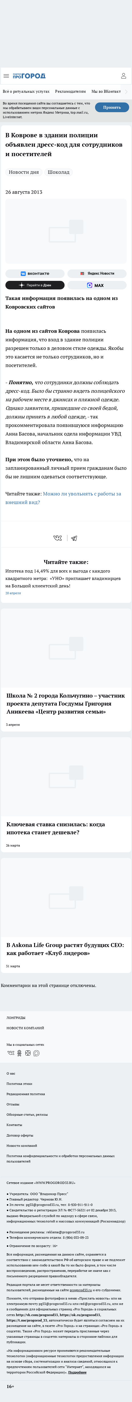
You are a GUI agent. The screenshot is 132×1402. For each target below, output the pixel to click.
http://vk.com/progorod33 (37, 1315)
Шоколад (58, 172)
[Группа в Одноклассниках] (19, 1053)
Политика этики (19, 1083)
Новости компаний (22, 1145)
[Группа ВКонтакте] (35, 273)
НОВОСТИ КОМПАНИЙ (25, 1028)
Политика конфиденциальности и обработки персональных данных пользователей (61, 1158)
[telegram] (76, 538)
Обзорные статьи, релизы (27, 1114)
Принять (112, 107)
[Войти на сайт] (123, 76)
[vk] (58, 538)
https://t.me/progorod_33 (27, 1320)
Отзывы (13, 1104)
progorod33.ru (81, 1290)
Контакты (14, 1125)
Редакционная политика (26, 1094)
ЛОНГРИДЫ (16, 1018)
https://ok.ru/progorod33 (80, 1315)
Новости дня (24, 172)
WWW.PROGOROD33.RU (55, 1183)
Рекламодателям (70, 91)
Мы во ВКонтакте (107, 91)
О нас (11, 1073)
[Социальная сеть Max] (97, 285)
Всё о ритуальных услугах (26, 91)
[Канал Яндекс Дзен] (35, 285)
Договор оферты (20, 1135)
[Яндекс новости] (97, 273)
